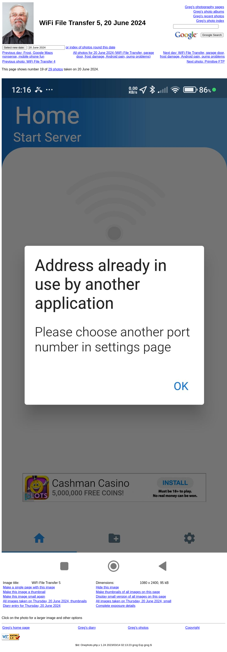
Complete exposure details (115, 606)
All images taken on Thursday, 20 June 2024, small (133, 601)
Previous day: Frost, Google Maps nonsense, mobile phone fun (27, 54)
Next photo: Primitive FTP (206, 61)
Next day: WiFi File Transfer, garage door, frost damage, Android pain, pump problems (192, 54)
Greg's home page (16, 627)
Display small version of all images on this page (131, 596)
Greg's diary (87, 627)
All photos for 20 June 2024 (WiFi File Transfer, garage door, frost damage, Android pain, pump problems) (113, 54)
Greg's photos (138, 627)
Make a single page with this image (29, 587)
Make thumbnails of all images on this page (128, 592)
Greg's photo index (210, 21)
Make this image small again (24, 596)
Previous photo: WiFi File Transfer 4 (28, 61)
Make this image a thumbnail (24, 592)
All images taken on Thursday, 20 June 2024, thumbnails (45, 601)
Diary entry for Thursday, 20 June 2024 (32, 606)
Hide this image (107, 587)
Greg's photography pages (204, 7)
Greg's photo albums (208, 11)
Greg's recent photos (208, 16)
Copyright (192, 627)
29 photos (55, 69)
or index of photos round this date (90, 47)
